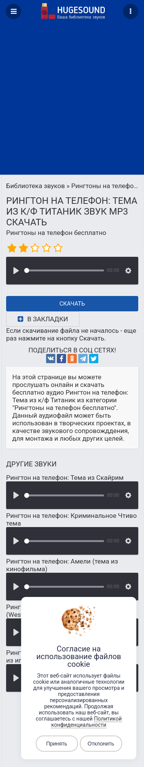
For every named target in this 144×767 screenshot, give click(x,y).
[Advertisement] (72, 99)
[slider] (64, 270)
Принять (56, 744)
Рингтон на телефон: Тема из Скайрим (65, 477)
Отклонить (101, 744)
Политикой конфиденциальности (86, 722)
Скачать (72, 303)
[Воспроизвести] (16, 270)
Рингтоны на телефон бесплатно (56, 232)
